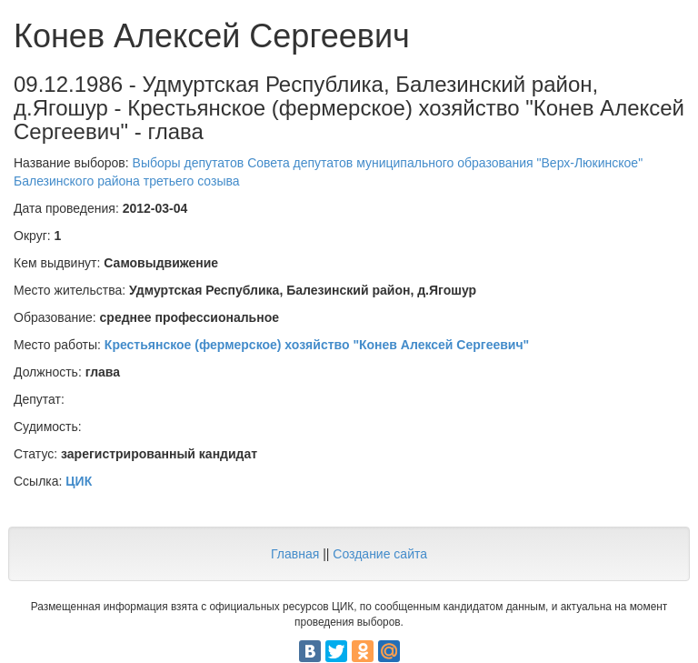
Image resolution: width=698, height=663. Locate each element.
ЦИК (78, 481)
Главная (295, 554)
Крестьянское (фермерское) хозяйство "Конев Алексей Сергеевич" (317, 344)
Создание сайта (380, 554)
